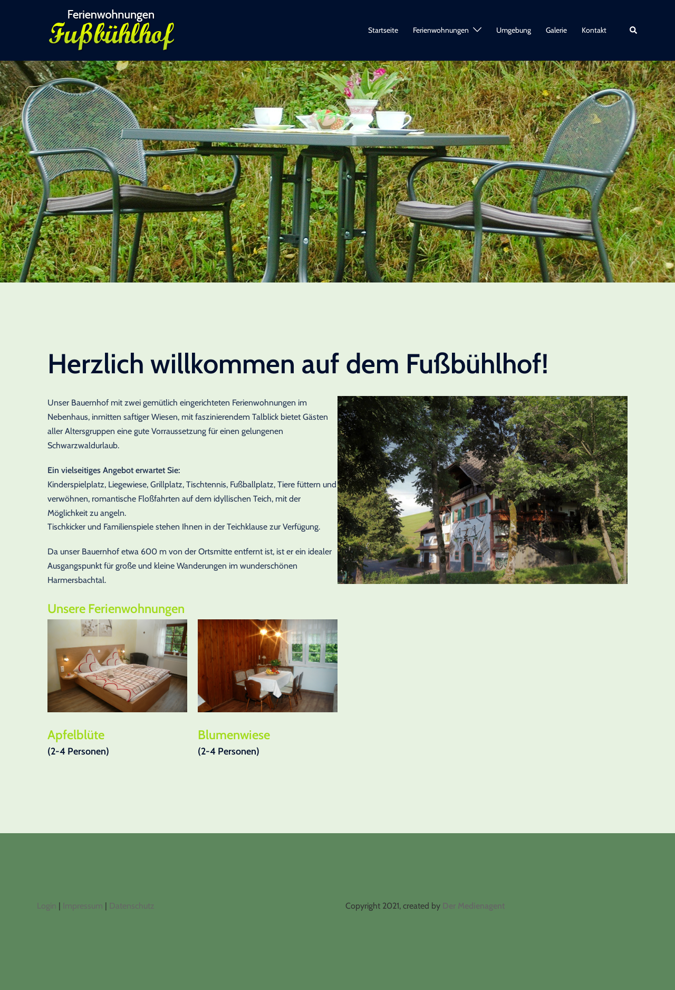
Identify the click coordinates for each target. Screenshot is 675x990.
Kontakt (594, 30)
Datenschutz (132, 906)
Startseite (383, 30)
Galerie (556, 30)
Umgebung (513, 30)
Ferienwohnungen (441, 30)
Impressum (83, 906)
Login (46, 906)
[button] (634, 30)
